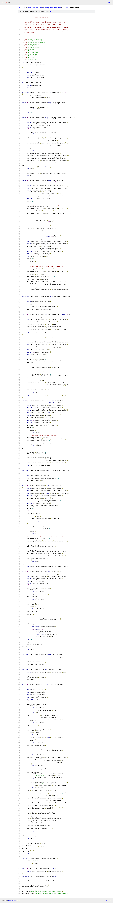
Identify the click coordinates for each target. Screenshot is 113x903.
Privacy (14, 900)
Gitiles (9, 900)
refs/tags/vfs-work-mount (52, 8)
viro (37, 8)
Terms (18, 900)
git (34, 8)
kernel (29, 8)
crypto (66, 8)
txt (106, 900)
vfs (41, 8)
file (50, 11)
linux (19, 8)
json (110, 900)
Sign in (109, 2)
